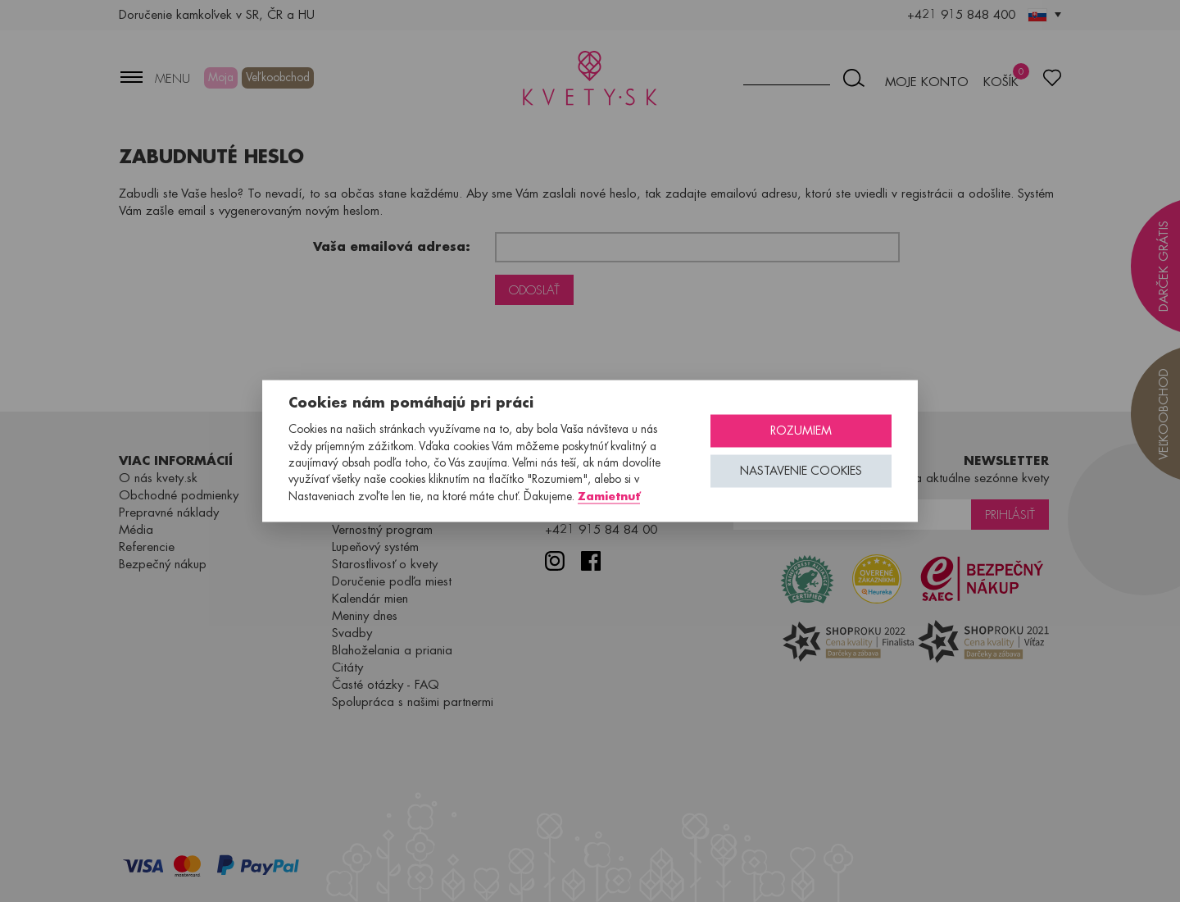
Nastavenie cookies (801, 471)
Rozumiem (801, 431)
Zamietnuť (609, 495)
